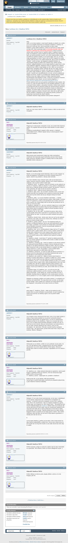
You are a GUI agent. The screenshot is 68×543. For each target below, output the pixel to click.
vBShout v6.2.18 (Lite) (24, 542)
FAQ (13, 10)
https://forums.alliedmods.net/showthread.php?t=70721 (42, 80)
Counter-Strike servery (20, 14)
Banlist (26, 7)
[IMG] (24, 516)
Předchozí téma (32, 500)
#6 (64, 310)
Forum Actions (32, 10)
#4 (64, 149)
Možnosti (47, 32)
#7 (64, 337)
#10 (64, 440)
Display (62, 32)
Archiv (49, 14)
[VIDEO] (25, 518)
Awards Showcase (11, 133)
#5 (64, 167)
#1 (64, 35)
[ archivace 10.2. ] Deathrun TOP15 (19, 29)
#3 (64, 119)
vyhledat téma (55, 32)
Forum (9, 7)
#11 (64, 467)
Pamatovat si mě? (34, 3)
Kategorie (9, 14)
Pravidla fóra (34, 7)
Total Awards (10, 139)
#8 (64, 364)
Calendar (17, 10)
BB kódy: (25, 513)
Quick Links (40, 10)
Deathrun (42, 14)
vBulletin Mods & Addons (35, 542)
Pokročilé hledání (62, 9)
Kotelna (54, 530)
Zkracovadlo (44, 7)
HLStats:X (18, 7)
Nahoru (63, 495)
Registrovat (60, 1)
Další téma (40, 500)
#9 (64, 391)
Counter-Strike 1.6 (33, 14)
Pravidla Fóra (26, 524)
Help (53, 1)
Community (23, 10)
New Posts (8, 10)
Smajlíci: (25, 514)
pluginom (44, 405)
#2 (64, 103)
